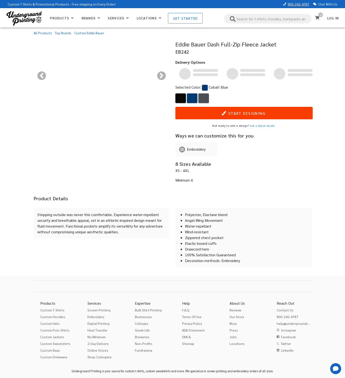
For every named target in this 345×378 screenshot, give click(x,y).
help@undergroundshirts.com (299, 323)
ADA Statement (193, 330)
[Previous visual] (41, 75)
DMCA (186, 337)
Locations (237, 343)
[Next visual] (161, 75)
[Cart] (317, 17)
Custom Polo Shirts (54, 330)
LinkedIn (287, 350)
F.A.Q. (186, 310)
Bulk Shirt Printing (148, 310)
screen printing (217, 371)
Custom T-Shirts (20, 4)
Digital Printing (98, 323)
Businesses (143, 317)
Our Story (237, 317)
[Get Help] (335, 368)
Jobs (233, 337)
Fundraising (143, 350)
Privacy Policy (192, 323)
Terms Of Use (191, 317)
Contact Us (285, 310)
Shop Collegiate (99, 357)
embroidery (241, 371)
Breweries (142, 337)
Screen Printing (98, 310)
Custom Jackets (52, 337)
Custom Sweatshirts (55, 343)
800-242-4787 (298, 4)
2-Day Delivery (98, 343)
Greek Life (142, 330)
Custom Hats (50, 323)
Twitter (286, 343)
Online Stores (97, 350)
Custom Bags (50, 350)
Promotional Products (52, 4)
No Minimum (96, 337)
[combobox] (268, 18)
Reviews (236, 310)
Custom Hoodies (52, 317)
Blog (233, 323)
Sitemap (188, 343)
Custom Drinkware (53, 357)
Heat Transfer (97, 330)
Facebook (288, 337)
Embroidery (95, 317)
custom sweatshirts (158, 371)
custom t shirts (134, 371)
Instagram (288, 330)
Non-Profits (143, 343)
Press (234, 330)
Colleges (141, 323)
